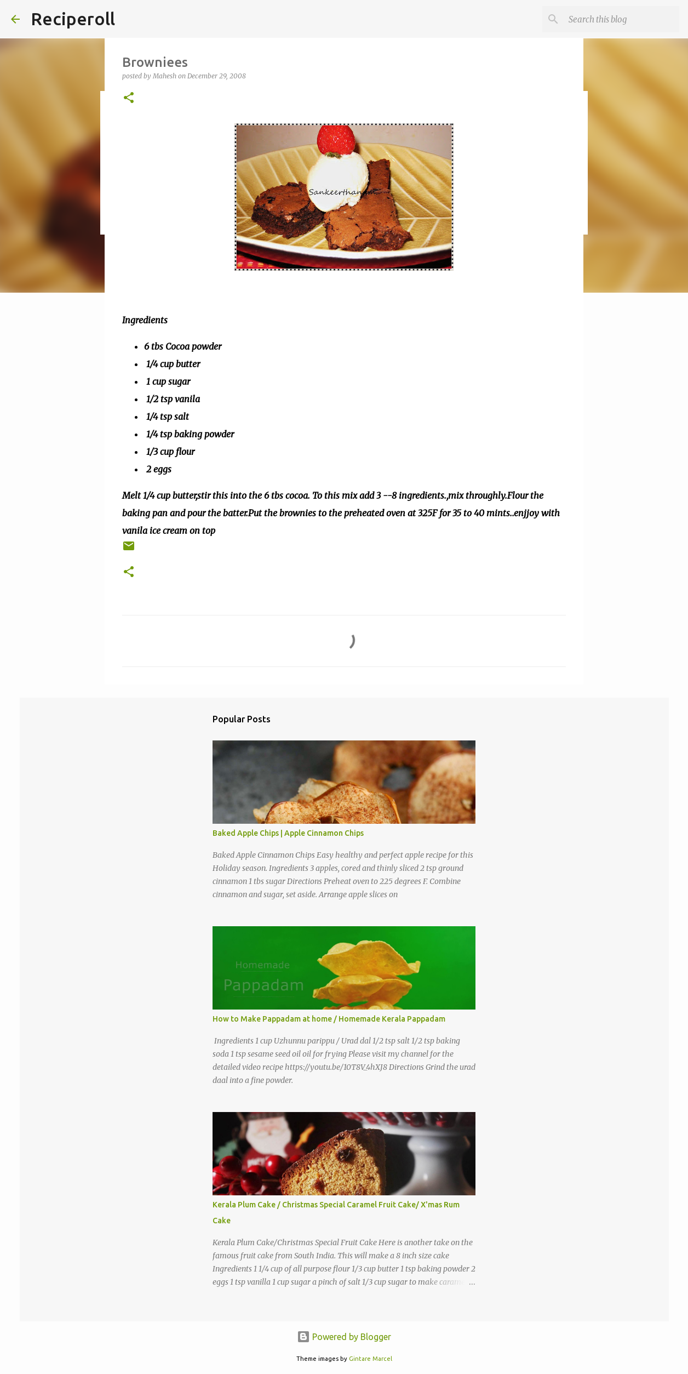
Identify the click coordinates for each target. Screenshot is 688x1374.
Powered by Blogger (344, 1337)
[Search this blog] (621, 19)
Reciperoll (73, 18)
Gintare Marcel (370, 1358)
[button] (128, 98)
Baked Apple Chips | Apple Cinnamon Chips (288, 833)
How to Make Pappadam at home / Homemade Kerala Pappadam (329, 1018)
